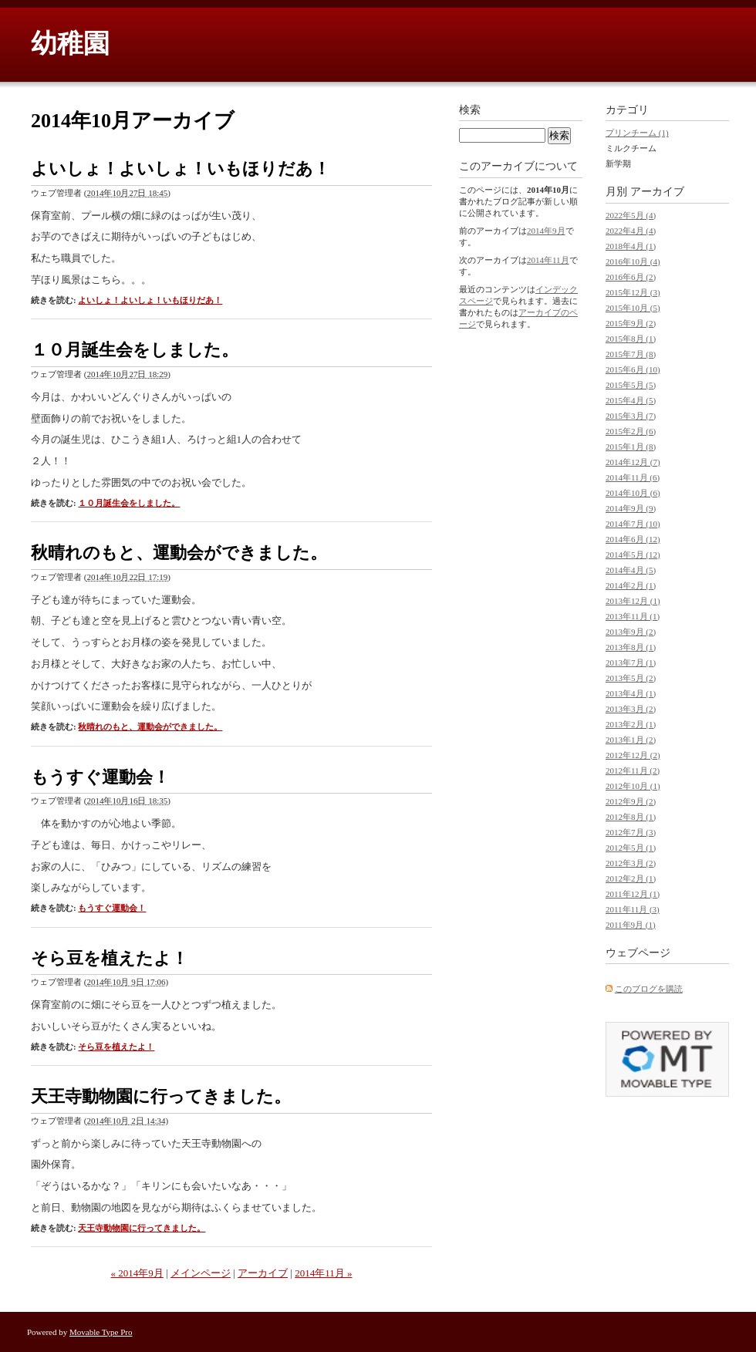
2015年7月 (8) (631, 354)
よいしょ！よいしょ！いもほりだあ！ (180, 168)
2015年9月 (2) (631, 323)
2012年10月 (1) (633, 786)
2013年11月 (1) (633, 616)
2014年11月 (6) (633, 477)
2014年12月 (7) (633, 462)
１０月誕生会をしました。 (134, 349)
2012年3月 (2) (631, 863)
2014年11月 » (323, 1273)
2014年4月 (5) (631, 570)
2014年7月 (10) (633, 523)
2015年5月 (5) (631, 384)
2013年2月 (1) (631, 724)
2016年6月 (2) (631, 277)
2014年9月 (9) (631, 508)
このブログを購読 (649, 988)
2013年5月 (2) (631, 678)
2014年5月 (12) (633, 554)
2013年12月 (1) (633, 600)
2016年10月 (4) (633, 261)
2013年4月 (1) (631, 693)
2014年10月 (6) (633, 492)
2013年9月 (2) (631, 631)
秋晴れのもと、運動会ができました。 (179, 552)
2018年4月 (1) (631, 246)
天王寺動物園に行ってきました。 (161, 1096)
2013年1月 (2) (631, 739)
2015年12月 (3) (633, 292)
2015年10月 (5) (633, 307)
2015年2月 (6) (631, 431)
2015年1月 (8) (631, 446)
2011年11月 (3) (633, 909)
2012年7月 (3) (631, 832)
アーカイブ (263, 1273)
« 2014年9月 (137, 1273)
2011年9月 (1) (631, 924)
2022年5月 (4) (631, 215)
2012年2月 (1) (631, 878)
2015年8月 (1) (631, 338)
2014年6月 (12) (633, 539)
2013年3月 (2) (631, 708)
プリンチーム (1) (637, 132)
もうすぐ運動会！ (100, 777)
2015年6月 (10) (633, 369)
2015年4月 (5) (631, 400)
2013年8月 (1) (631, 647)
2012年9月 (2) (631, 801)
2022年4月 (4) (631, 230)
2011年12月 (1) (633, 894)
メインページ (200, 1273)
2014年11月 (548, 260)
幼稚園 (70, 43)
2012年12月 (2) (633, 755)
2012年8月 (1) (631, 816)
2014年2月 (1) (631, 585)
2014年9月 (546, 230)
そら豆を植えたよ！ (109, 958)
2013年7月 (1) (631, 662)
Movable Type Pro (101, 1332)
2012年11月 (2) (633, 770)
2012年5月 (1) (631, 847)
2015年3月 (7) (631, 415)
